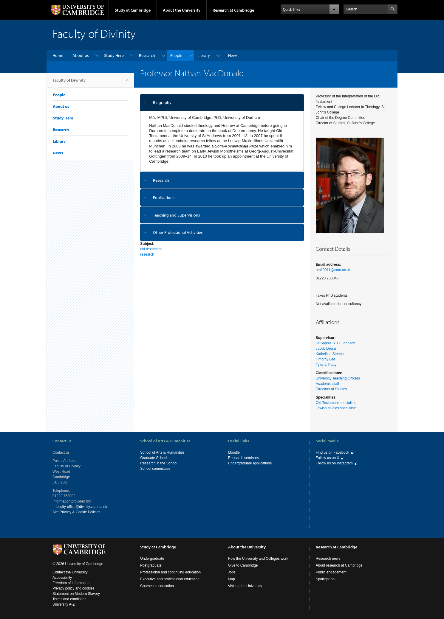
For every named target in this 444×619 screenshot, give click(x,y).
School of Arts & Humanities (162, 452)
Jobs (232, 572)
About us (80, 55)
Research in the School (158, 463)
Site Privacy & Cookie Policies (76, 512)
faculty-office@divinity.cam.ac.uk (81, 507)
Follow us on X (327, 458)
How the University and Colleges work (258, 558)
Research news (328, 558)
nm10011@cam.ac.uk (333, 270)
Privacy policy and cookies (73, 588)
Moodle (234, 452)
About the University (181, 10)
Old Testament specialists (336, 403)
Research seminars (243, 458)
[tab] (222, 102)
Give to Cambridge (243, 565)
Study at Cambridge (133, 10)
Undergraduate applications (250, 463)
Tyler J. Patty (326, 365)
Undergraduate (152, 558)
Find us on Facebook (332, 452)
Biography (162, 102)
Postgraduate (150, 565)
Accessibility (62, 578)
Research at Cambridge (233, 10)
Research (147, 55)
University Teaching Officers (338, 378)
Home (57, 55)
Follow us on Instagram (334, 463)
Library (203, 55)
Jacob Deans (326, 348)
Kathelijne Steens (330, 354)
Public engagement (331, 572)
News (233, 55)
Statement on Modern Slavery (76, 594)
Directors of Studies (331, 389)
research (147, 254)
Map (231, 579)
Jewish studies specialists (336, 408)
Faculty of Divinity (69, 82)
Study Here (114, 55)
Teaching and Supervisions (176, 215)
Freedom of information (70, 583)
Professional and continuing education (170, 572)
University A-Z (63, 604)
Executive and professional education (169, 579)
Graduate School (153, 458)
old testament (151, 249)
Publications (163, 197)
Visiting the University (245, 586)
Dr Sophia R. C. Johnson (335, 343)
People (176, 55)
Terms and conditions (69, 599)
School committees (155, 468)
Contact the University (69, 572)
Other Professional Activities (178, 232)
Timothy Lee (325, 359)
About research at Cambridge (339, 565)
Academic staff (327, 384)
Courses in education (157, 586)
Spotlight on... (327, 579)
